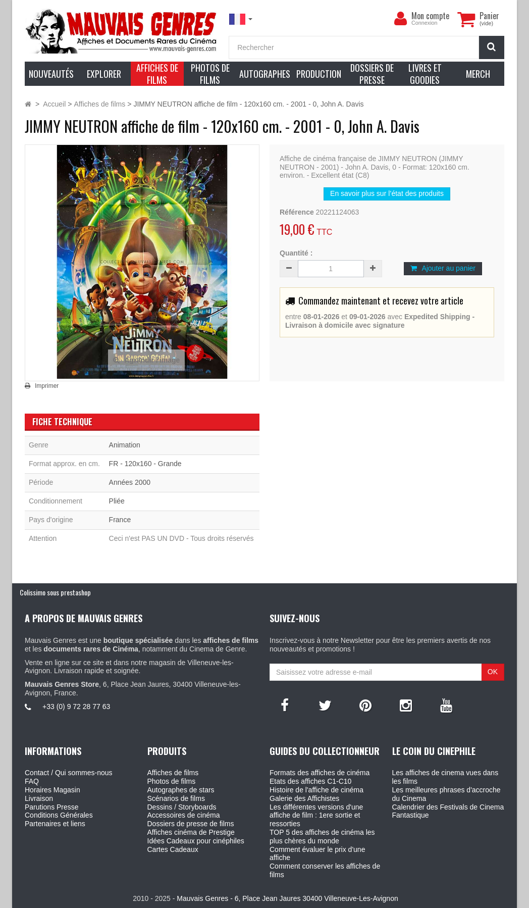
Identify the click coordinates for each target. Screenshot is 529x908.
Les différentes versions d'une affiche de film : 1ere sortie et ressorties (316, 815)
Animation (124, 445)
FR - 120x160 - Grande (145, 464)
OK (493, 672)
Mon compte (430, 16)
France (120, 520)
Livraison (39, 798)
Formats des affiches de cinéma (319, 773)
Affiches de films (173, 773)
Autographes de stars (181, 790)
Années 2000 (130, 482)
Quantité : (296, 253)
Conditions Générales (59, 815)
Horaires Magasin (52, 790)
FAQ (32, 781)
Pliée (117, 501)
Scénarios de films (176, 798)
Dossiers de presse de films (190, 824)
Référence (297, 212)
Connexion (424, 23)
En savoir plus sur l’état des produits (387, 193)
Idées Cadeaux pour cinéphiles (195, 841)
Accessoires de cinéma (183, 815)
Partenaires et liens (55, 824)
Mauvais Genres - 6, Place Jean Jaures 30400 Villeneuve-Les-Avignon (287, 898)
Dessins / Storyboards (182, 807)
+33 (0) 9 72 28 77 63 (76, 706)
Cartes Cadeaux (172, 849)
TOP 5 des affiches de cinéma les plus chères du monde (322, 836)
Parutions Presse (52, 807)
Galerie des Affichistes (304, 798)
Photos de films (171, 781)
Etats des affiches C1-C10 (310, 781)
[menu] (400, 19)
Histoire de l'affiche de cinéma (316, 790)
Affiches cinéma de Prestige (191, 832)
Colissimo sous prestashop (55, 592)
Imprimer (47, 385)
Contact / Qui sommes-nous (69, 773)
